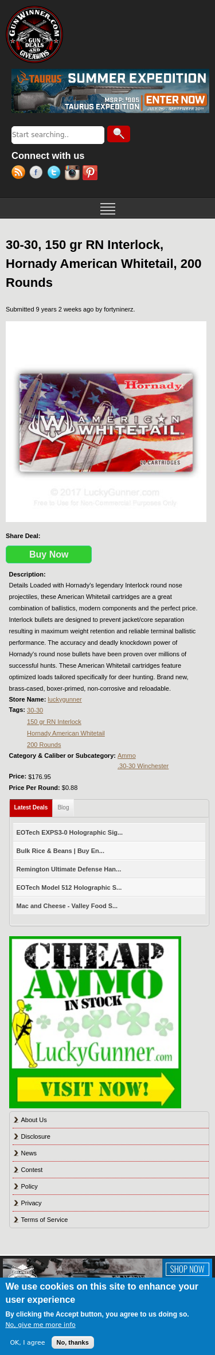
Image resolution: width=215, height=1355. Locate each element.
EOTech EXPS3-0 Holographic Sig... (70, 832)
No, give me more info (40, 1325)
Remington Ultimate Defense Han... (69, 869)
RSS (20, 173)
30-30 (35, 710)
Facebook (38, 173)
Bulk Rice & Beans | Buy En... (60, 850)
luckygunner (64, 699)
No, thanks (73, 1342)
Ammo (127, 755)
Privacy (31, 1203)
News (29, 1153)
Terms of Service (44, 1219)
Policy (29, 1186)
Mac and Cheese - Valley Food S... (67, 905)
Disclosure (35, 1136)
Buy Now (48, 554)
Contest (32, 1169)
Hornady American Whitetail (66, 733)
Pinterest (91, 173)
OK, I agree (27, 1342)
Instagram (74, 173)
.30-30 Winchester (143, 765)
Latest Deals (33, 805)
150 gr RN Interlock (54, 721)
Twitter (56, 173)
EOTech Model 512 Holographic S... (69, 887)
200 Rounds (44, 744)
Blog (63, 807)
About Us (34, 1119)
